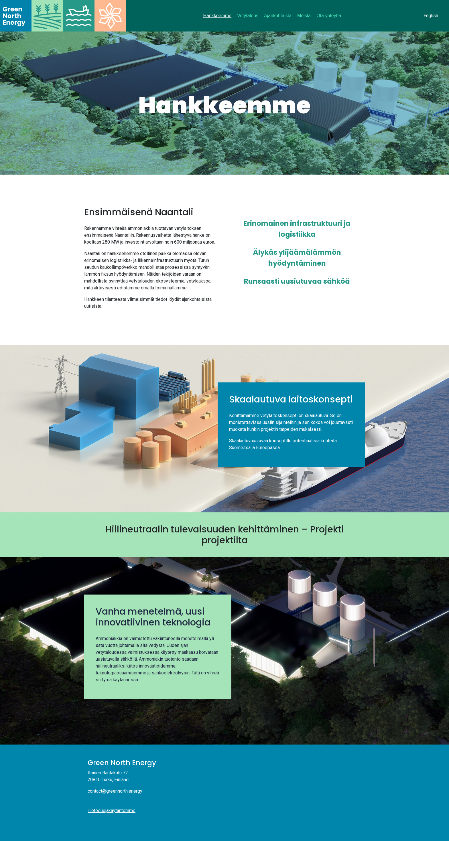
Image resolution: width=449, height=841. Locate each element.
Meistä (304, 15)
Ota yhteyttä (328, 15)
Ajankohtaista (278, 15)
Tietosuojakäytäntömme (111, 810)
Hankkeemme (217, 15)
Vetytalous (247, 15)
